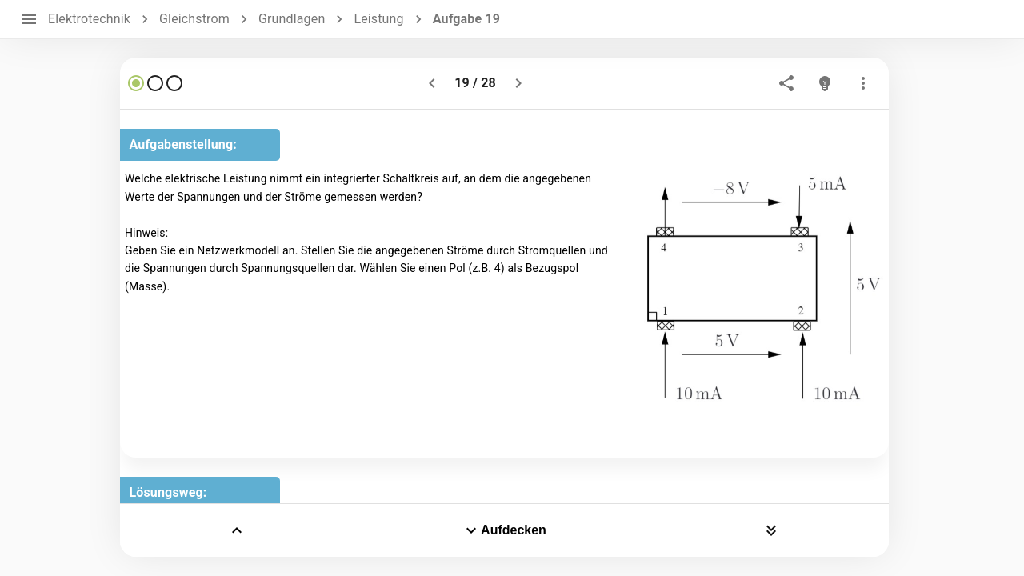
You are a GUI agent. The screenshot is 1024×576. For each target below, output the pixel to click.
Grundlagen (291, 18)
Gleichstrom (194, 18)
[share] (786, 83)
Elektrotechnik (89, 18)
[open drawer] (29, 19)
